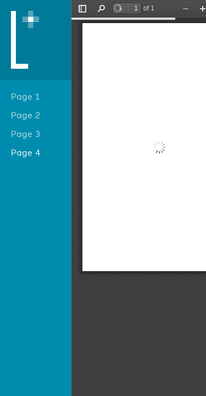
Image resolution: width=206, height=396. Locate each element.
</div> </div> (138, 198)
